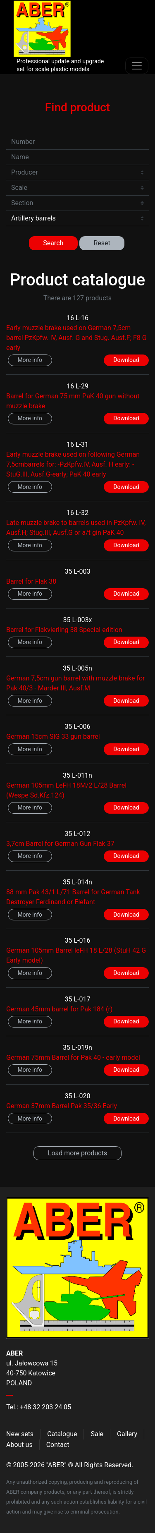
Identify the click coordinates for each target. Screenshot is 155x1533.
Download (126, 360)
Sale (97, 1434)
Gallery (127, 1434)
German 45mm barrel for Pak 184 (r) (59, 1009)
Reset (101, 243)
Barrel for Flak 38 (31, 581)
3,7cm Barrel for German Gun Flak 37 (60, 844)
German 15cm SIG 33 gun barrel (53, 736)
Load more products (77, 1153)
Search (53, 243)
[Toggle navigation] (136, 65)
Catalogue (62, 1434)
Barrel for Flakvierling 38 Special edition (64, 630)
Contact (57, 1445)
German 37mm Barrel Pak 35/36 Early (61, 1106)
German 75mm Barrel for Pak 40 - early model (73, 1057)
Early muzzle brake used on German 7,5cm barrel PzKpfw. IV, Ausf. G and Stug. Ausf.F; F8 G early (76, 338)
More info (29, 360)
